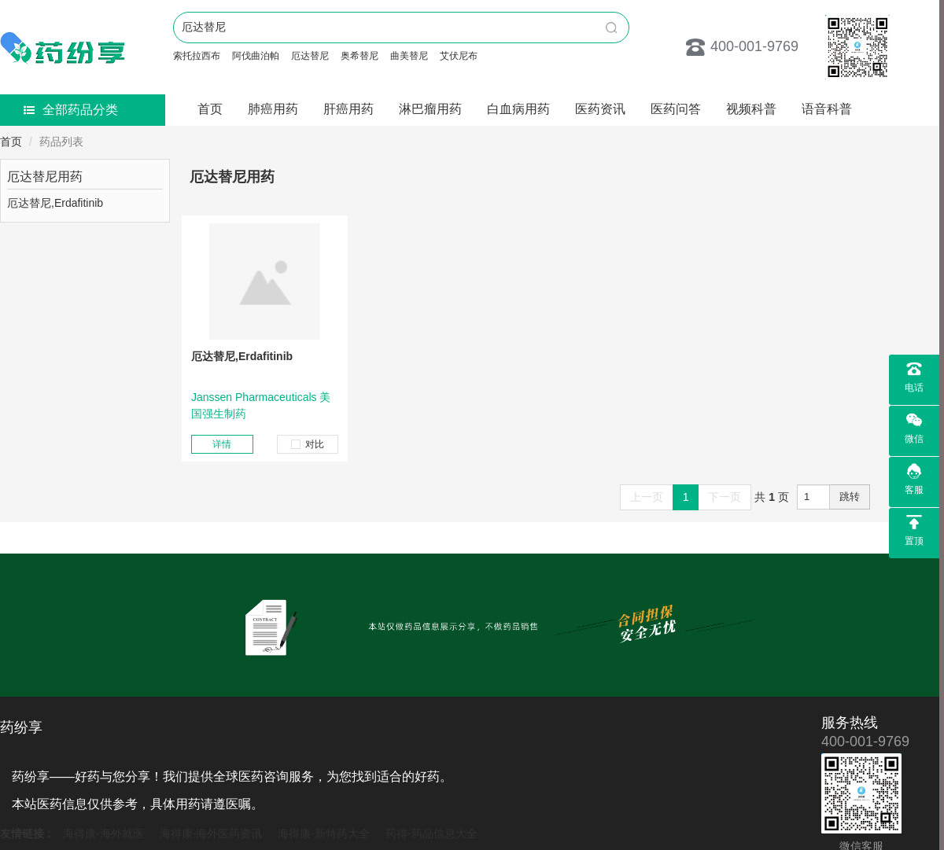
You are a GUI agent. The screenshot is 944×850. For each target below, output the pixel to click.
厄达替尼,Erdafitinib (242, 356)
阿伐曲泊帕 (255, 55)
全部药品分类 (71, 109)
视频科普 (751, 109)
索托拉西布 (196, 55)
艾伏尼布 (459, 55)
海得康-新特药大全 (324, 833)
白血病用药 (518, 109)
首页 (210, 109)
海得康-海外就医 (103, 833)
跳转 (849, 496)
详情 (221, 444)
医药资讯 (600, 109)
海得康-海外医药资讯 (211, 833)
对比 (307, 444)
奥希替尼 (359, 55)
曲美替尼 (409, 55)
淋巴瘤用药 (430, 109)
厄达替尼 (310, 55)
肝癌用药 (348, 109)
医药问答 (676, 109)
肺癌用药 (273, 109)
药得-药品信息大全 (431, 833)
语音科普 (827, 109)
